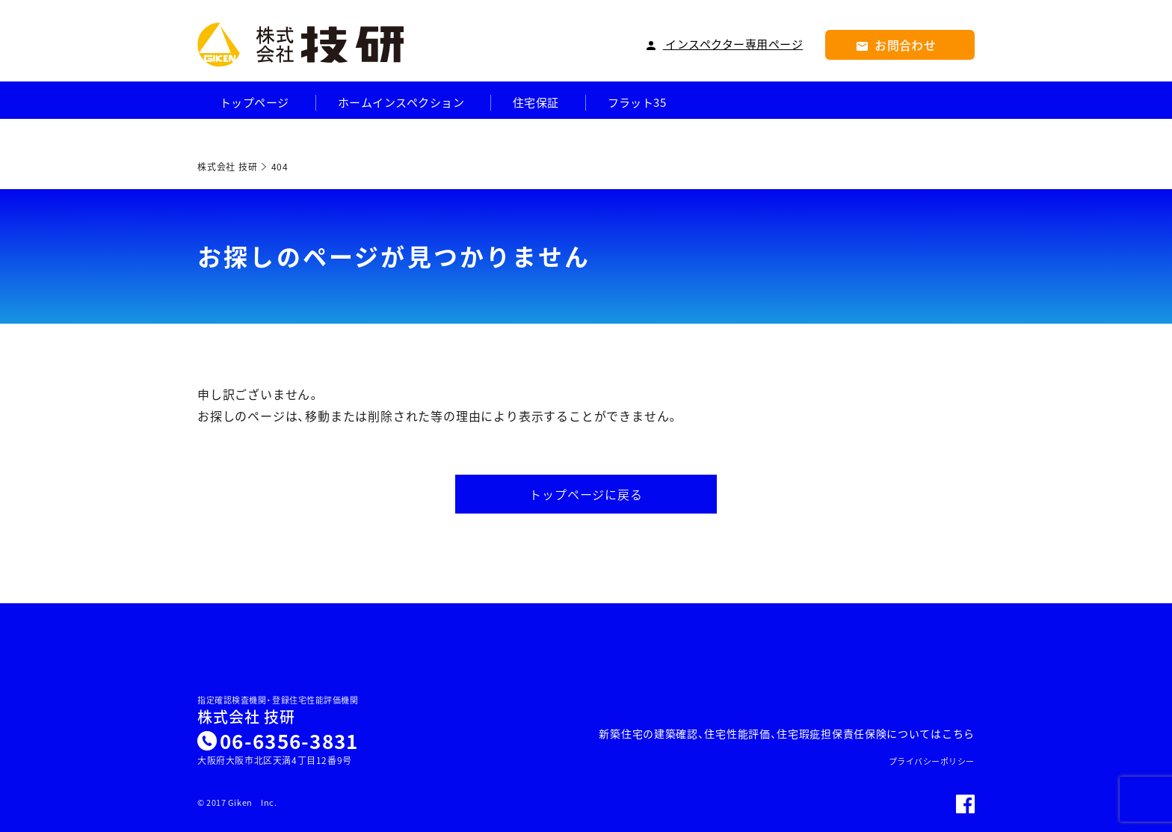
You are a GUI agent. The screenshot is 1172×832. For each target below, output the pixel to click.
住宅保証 (536, 103)
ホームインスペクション (401, 103)
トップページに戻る (585, 494)
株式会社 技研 (246, 716)
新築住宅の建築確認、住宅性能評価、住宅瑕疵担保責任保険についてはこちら (787, 733)
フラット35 (637, 103)
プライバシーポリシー (932, 761)
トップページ (254, 103)
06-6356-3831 (289, 741)
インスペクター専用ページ (725, 44)
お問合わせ (897, 45)
